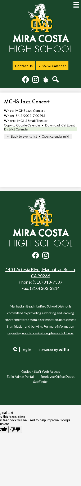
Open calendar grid (55, 136)
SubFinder (40, 381)
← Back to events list (22, 136)
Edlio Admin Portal (20, 376)
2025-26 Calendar (52, 66)
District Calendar (16, 129)
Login (21, 349)
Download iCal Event (60, 125)
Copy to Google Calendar (22, 125)
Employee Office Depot (57, 376)
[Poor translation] (15, 429)
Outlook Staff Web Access (40, 371)
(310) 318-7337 (48, 281)
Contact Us (24, 66)
